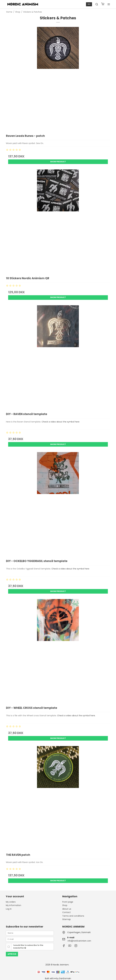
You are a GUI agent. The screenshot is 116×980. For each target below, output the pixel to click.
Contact (66, 912)
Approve (12, 954)
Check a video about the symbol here (60, 421)
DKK (89, 4)
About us (66, 908)
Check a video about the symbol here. (76, 715)
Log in (9, 908)
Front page (67, 901)
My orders (11, 901)
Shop (64, 905)
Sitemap (66, 919)
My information (13, 905)
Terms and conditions (73, 915)
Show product (58, 161)
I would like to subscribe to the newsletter (28, 946)
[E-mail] (30, 939)
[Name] (30, 932)
